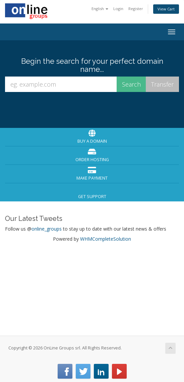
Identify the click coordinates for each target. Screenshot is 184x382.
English (99, 8)
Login (118, 8)
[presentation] (92, 109)
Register (135, 8)
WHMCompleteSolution (105, 239)
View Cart (166, 8)
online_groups (47, 229)
